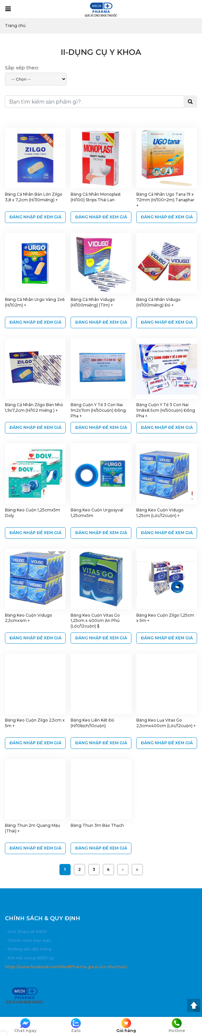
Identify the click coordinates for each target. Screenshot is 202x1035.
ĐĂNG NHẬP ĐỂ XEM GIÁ (35, 216)
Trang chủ (15, 25)
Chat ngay (25, 1025)
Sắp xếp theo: (22, 67)
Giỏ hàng (126, 1025)
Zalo (76, 1025)
